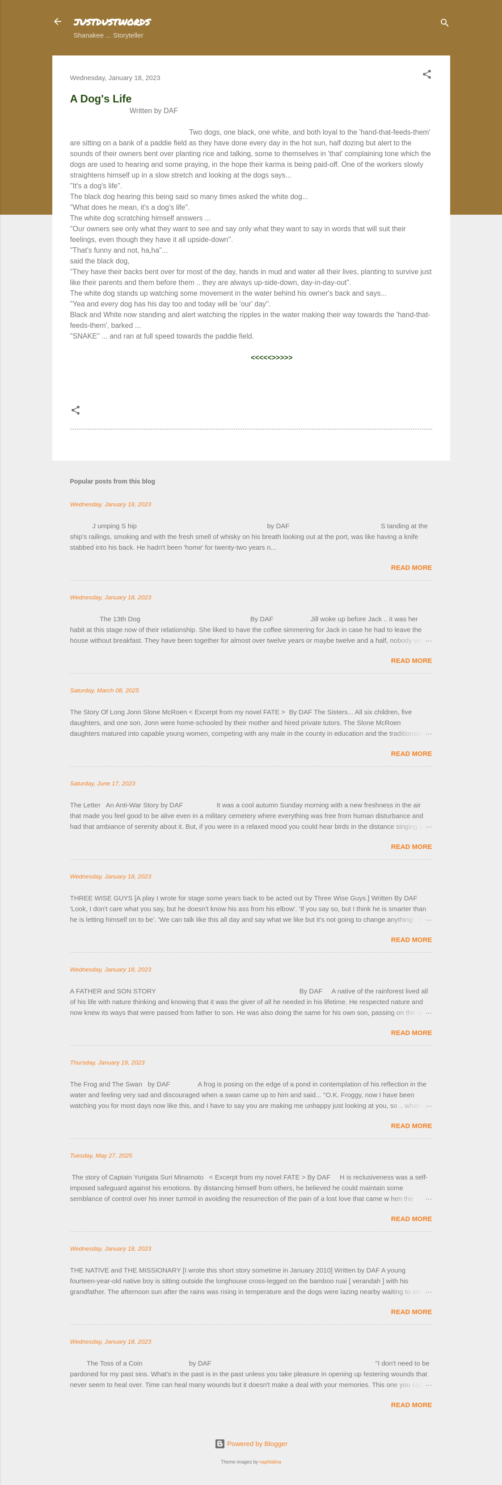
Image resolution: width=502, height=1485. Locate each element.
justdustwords (112, 21)
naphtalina (270, 1461)
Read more (411, 567)
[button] (427, 76)
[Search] (444, 24)
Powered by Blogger (251, 1443)
